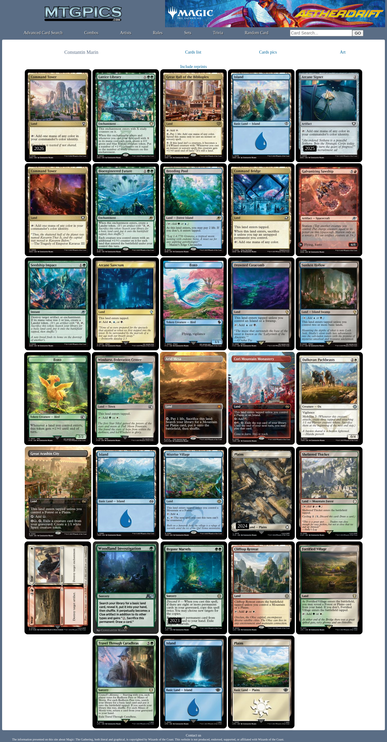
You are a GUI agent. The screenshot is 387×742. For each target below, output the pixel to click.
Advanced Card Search (43, 33)
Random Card (256, 33)
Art (343, 52)
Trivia (218, 33)
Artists (125, 33)
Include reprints (193, 66)
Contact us (193, 735)
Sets (187, 33)
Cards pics (268, 52)
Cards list (193, 52)
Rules (158, 33)
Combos (91, 33)
